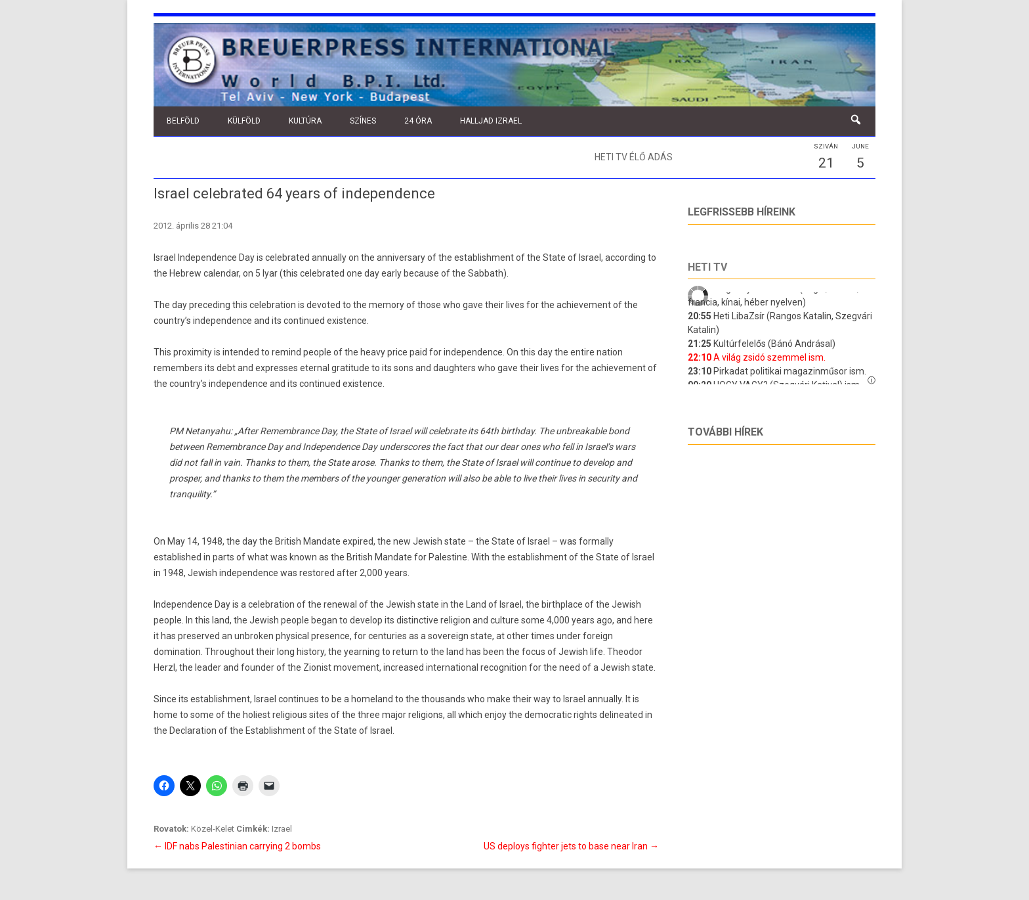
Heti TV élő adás (634, 157)
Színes (363, 120)
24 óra (418, 120)
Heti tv (707, 267)
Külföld (244, 120)
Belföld (183, 120)
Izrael (282, 829)
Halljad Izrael (491, 120)
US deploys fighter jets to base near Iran (571, 846)
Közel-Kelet (212, 829)
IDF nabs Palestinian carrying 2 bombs (237, 846)
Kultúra (305, 120)
